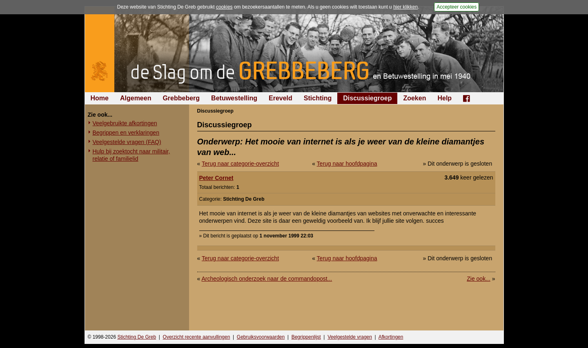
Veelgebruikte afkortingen (125, 123)
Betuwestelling (234, 98)
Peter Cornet (216, 178)
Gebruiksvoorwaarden (261, 337)
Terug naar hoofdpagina (347, 163)
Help (444, 98)
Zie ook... (478, 278)
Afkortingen (391, 337)
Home (100, 98)
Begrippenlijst (306, 337)
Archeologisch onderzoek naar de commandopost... (266, 278)
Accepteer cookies (457, 7)
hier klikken (405, 7)
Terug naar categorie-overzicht (240, 163)
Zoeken (414, 98)
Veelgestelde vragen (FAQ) (127, 142)
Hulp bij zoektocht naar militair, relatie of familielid (131, 155)
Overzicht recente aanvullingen (196, 337)
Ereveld (280, 98)
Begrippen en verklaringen (126, 132)
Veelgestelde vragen (349, 337)
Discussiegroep (367, 98)
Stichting (318, 98)
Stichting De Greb (136, 337)
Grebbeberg (181, 98)
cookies (224, 7)
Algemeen (135, 98)
